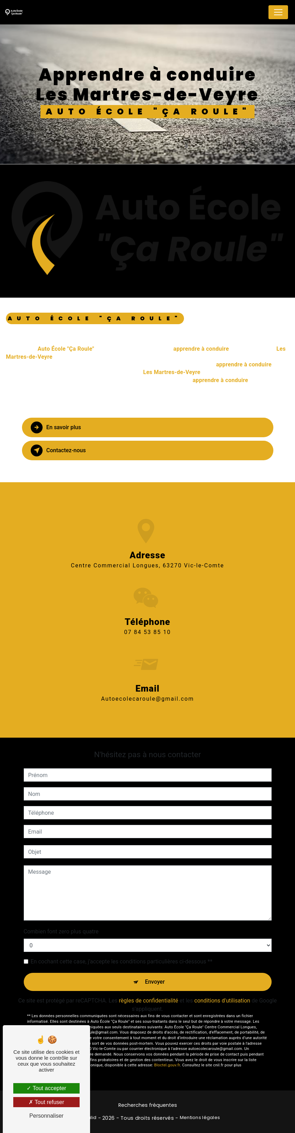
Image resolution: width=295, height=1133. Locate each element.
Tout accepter (46, 1088)
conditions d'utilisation (222, 1000)
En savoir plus (56, 427)
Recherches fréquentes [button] (147, 1105)
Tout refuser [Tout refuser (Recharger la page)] (46, 1102)
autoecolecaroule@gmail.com (147, 688)
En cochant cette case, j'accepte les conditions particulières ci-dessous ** (122, 961)
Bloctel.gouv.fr (167, 1065)
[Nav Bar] (278, 12)
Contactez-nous (58, 450)
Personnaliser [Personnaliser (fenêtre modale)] (46, 1116)
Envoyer (155, 981)
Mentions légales (200, 1118)
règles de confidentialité (148, 1000)
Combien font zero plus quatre (61, 931)
